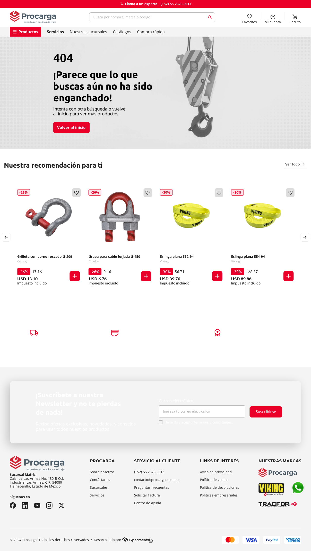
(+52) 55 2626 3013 (176, 3)
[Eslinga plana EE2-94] (191, 236)
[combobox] (152, 17)
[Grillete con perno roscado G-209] (48, 236)
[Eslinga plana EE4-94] (262, 236)
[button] (75, 276)
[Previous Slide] (6, 236)
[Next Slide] (305, 236)
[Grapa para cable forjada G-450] (120, 236)
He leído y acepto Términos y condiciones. (198, 422)
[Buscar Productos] (211, 17)
